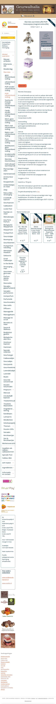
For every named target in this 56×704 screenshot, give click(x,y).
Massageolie (8, 311)
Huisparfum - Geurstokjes (8, 235)
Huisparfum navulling (8, 247)
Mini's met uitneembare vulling (10, 127)
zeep (2, 667)
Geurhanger (8, 355)
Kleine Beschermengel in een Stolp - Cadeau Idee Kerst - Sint (36, 230)
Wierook (7, 393)
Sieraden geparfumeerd (9, 287)
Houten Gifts (9, 429)
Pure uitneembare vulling (10, 141)
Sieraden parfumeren (8, 292)
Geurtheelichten (9, 367)
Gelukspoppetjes (9, 423)
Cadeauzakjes (9, 358)
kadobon (3, 664)
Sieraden (7, 432)
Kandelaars (8, 414)
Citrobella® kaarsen (8, 397)
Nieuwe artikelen (7, 60)
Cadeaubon (8, 206)
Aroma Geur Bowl (8, 178)
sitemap (33, 698)
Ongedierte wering (9, 410)
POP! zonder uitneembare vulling (10, 88)
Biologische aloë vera (8, 338)
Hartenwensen (9, 174)
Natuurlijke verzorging (9, 194)
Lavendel (7, 374)
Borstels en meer (8, 323)
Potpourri (9, 390)
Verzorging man (9, 268)
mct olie (3, 665)
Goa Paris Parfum (9, 221)
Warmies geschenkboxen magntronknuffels (46, 44)
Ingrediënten (8, 467)
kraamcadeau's (5, 686)
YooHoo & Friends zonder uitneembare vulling (10, 103)
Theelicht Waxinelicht (8, 405)
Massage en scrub (8, 319)
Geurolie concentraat (8, 381)
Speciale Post (7, 455)
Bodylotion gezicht (8, 333)
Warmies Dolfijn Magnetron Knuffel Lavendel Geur (23, 262)
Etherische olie (9, 65)
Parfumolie (8, 299)
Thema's (9, 426)
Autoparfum (8, 296)
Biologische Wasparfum (8, 226)
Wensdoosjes (9, 217)
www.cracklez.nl (7, 583)
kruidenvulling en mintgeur (10, 155)
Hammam (7, 347)
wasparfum (4, 671)
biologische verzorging (7, 687)
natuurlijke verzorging (6, 675)
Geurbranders (9, 302)
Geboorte (7, 255)
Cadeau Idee (4, 660)
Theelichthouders (9, 401)
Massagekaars (9, 314)
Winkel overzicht (8, 55)
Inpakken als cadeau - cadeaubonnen (8, 450)
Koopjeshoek (9, 182)
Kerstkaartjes (9, 435)
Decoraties (8, 283)
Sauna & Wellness (7, 328)
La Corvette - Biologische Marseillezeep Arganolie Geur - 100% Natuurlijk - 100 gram (49, 232)
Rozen (6, 377)
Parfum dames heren (6, 278)
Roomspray (8, 239)
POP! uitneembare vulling (10, 95)
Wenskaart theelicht (8, 252)
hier (38, 191)
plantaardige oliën (5, 676)
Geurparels (8, 364)
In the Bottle (8, 263)
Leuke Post (8, 209)
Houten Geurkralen (8, 386)
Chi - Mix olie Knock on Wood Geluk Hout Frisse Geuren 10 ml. (23, 230)
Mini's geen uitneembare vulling (10, 121)
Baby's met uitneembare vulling (10, 134)
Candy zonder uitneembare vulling (10, 113)
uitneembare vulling (10, 83)
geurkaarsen (4, 682)
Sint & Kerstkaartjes (9, 439)
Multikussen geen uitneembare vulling (10, 148)
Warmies (9, 72)
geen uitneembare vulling (10, 77)
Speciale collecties (9, 351)
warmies (3, 673)
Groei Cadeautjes (8, 260)
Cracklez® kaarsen (9, 199)
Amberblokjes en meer (9, 186)
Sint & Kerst (4, 658)
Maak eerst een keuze (46, 54)
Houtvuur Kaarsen (7, 343)
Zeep (9, 190)
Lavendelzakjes (9, 370)
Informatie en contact (8, 473)
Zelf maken (8, 463)
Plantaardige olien (8, 170)
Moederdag (8, 69)
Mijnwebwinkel (28, 701)
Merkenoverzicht (8, 443)
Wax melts (8, 305)
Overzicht (22, 86)
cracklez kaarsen (5, 684)
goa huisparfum (5, 669)
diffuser (3, 689)
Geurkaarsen (9, 203)
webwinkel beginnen (43, 698)
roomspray (4, 680)
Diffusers (7, 308)
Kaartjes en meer (8, 213)
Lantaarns (8, 417)
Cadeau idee (7, 458)
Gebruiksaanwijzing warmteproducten (10, 165)
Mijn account (29, 16)
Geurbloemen (9, 243)
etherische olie (5, 678)
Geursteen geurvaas (9, 272)
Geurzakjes (8, 361)
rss (36, 698)
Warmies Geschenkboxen (10, 160)
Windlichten (8, 420)
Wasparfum (8, 230)
